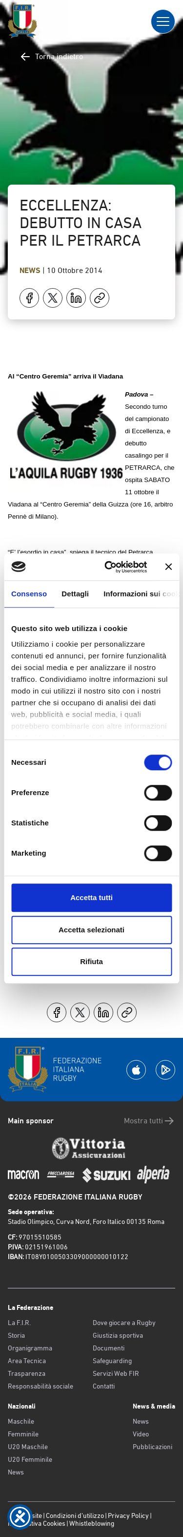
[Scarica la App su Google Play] (165, 1070)
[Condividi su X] (52, 298)
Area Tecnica (27, 1361)
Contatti (104, 1386)
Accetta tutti (91, 897)
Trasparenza (26, 1373)
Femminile (23, 1434)
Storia (16, 1335)
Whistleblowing (91, 1523)
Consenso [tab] (29, 594)
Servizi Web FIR (116, 1373)
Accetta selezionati (91, 930)
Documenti (108, 1348)
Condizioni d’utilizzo (75, 1515)
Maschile (21, 1421)
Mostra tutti (149, 1121)
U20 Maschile (28, 1447)
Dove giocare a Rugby (124, 1322)
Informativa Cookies (36, 1523)
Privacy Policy (128, 1515)
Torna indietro (51, 57)
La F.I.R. (19, 1322)
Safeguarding (112, 1361)
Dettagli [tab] (75, 594)
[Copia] (99, 298)
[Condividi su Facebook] (29, 298)
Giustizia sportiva (118, 1335)
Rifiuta (91, 961)
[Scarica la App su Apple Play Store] (136, 1070)
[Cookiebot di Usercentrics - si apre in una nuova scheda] (109, 567)
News (31, 270)
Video (141, 1434)
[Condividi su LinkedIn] (76, 298)
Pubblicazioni (152, 1447)
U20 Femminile (30, 1459)
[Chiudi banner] (168, 567)
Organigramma (30, 1348)
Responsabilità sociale (40, 1386)
